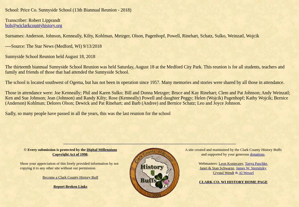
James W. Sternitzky (251, 168)
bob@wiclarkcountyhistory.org (33, 25)
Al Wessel (246, 172)
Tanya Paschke (256, 163)
